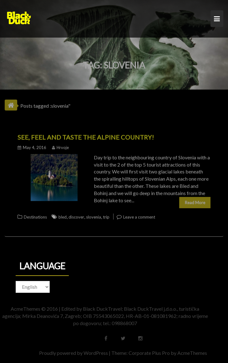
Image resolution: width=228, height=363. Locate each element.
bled (62, 215)
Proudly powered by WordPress (74, 353)
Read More (195, 201)
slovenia (93, 215)
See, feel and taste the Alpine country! (86, 136)
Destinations (35, 215)
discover (76, 215)
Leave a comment (139, 215)
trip (106, 215)
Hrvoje (60, 146)
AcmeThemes (193, 353)
